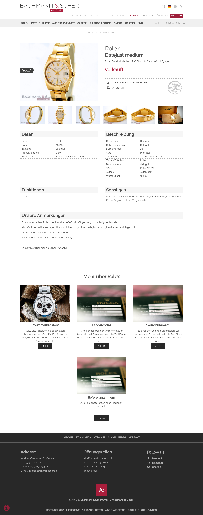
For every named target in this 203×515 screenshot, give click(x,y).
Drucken (115, 88)
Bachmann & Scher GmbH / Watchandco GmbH (107, 500)
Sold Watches (107, 32)
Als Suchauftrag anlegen (127, 82)
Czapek (82, 23)
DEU (169, 6)
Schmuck (135, 15)
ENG (175, 6)
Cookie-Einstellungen (142, 510)
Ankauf (121, 15)
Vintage (95, 15)
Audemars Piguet (63, 23)
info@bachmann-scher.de (43, 470)
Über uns (162, 15)
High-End (108, 15)
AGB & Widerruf (115, 510)
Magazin (148, 15)
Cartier (130, 23)
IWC (140, 23)
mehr (45, 346)
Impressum (73, 510)
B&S (176, 15)
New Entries (80, 15)
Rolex (24, 23)
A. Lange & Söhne (100, 23)
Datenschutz (55, 510)
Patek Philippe (40, 23)
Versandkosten (92, 510)
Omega (118, 23)
